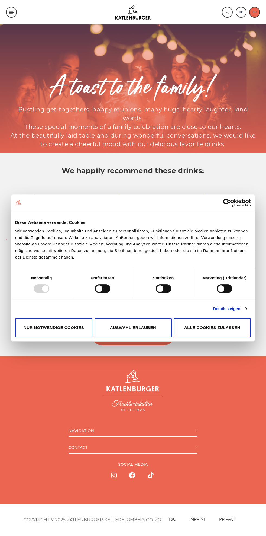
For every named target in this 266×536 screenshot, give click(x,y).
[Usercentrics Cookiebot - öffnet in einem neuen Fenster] (227, 203)
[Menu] (11, 12)
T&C (172, 519)
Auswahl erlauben (133, 327)
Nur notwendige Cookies (54, 327)
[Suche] (227, 12)
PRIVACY (227, 519)
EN (254, 12)
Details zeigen (226, 308)
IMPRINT (197, 519)
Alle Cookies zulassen (212, 327)
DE (241, 12)
